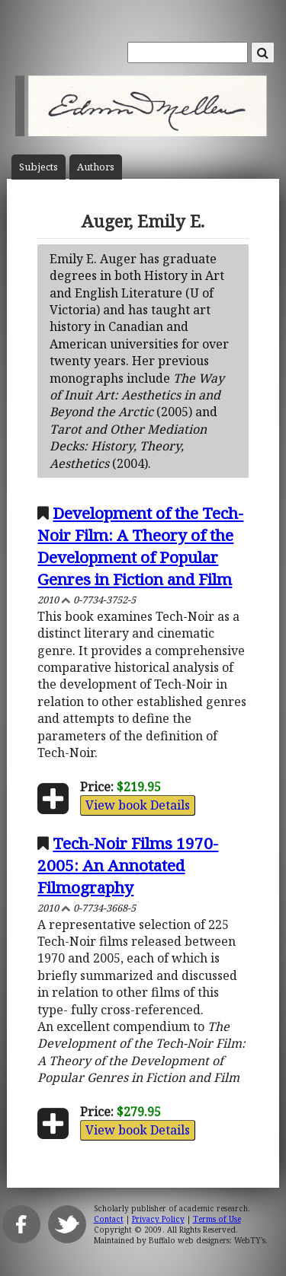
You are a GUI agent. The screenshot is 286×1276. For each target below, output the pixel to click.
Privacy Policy (158, 1219)
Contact (109, 1219)
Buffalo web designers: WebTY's (207, 1240)
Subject (38, 167)
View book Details (137, 805)
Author (95, 167)
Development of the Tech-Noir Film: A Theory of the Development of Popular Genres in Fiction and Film (140, 546)
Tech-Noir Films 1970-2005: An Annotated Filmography (127, 865)
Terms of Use (217, 1219)
